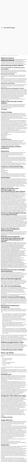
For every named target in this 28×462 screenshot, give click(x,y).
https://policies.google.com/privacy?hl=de (10, 443)
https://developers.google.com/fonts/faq (7, 442)
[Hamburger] (2, 27)
